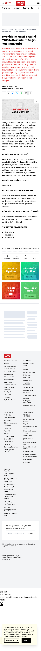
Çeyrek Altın (7, 428)
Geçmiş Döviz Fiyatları (8, 497)
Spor (33, 8)
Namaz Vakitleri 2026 (28, 364)
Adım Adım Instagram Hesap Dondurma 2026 (10, 503)
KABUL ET (26, 640)
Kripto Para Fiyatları (10, 400)
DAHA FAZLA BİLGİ (12, 640)
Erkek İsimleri (27, 459)
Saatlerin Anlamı (9, 418)
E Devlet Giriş (27, 380)
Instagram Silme (29, 405)
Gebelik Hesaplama (10, 487)
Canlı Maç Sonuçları (11, 447)
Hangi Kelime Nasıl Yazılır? (29, 448)
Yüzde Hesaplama (10, 494)
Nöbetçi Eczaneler (29, 372)
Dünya (26, 8)
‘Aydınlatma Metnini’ (11, 636)
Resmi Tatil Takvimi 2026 (10, 514)
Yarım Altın (7, 431)
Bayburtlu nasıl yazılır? (32, 248)
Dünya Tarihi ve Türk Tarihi (30, 427)
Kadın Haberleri (9, 382)
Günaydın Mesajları (10, 423)
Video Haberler (28, 412)
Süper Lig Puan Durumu (9, 450)
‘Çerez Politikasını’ (25, 634)
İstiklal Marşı (27, 375)
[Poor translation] (1, 604)
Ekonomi (16, 8)
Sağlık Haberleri (9, 379)
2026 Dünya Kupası (29, 395)
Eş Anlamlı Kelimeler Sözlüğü (30, 443)
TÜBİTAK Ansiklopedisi (27, 434)
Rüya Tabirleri (27, 424)
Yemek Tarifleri (8, 412)
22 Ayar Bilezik (8, 439)
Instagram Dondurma (27, 402)
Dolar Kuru (7, 395)
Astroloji (26, 398)
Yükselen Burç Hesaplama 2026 (10, 490)
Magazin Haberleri (10, 371)
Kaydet (30, 533)
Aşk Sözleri (7, 420)
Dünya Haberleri (9, 377)
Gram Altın (7, 426)
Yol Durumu (27, 393)
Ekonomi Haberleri (10, 366)
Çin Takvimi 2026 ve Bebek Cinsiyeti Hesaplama (10, 480)
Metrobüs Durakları (29, 454)
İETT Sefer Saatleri (10, 484)
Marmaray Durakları (30, 457)
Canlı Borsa (27, 361)
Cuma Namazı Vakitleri (28, 369)
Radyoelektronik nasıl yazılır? (13, 248)
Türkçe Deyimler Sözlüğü (9, 474)
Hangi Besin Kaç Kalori (28, 439)
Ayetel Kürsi (7, 415)
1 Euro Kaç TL (8, 444)
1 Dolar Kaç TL (8, 442)
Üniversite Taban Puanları (29, 420)
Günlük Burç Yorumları (27, 384)
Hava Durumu (28, 390)
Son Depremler (28, 387)
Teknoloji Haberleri (10, 385)
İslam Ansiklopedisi (29, 431)
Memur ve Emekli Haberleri (9, 388)
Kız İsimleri (26, 462)
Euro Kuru (7, 397)
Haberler (6, 363)
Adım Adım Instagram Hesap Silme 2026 (10, 509)
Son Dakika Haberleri (10, 361)
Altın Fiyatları (8, 392)
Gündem (6, 8)
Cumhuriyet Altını (9, 436)
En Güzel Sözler (28, 451)
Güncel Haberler (9, 369)
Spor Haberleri (8, 374)
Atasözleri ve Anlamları (8, 470)
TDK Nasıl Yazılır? (7, 30)
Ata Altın (6, 434)
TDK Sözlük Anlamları (26, 416)
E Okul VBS (26, 378)
